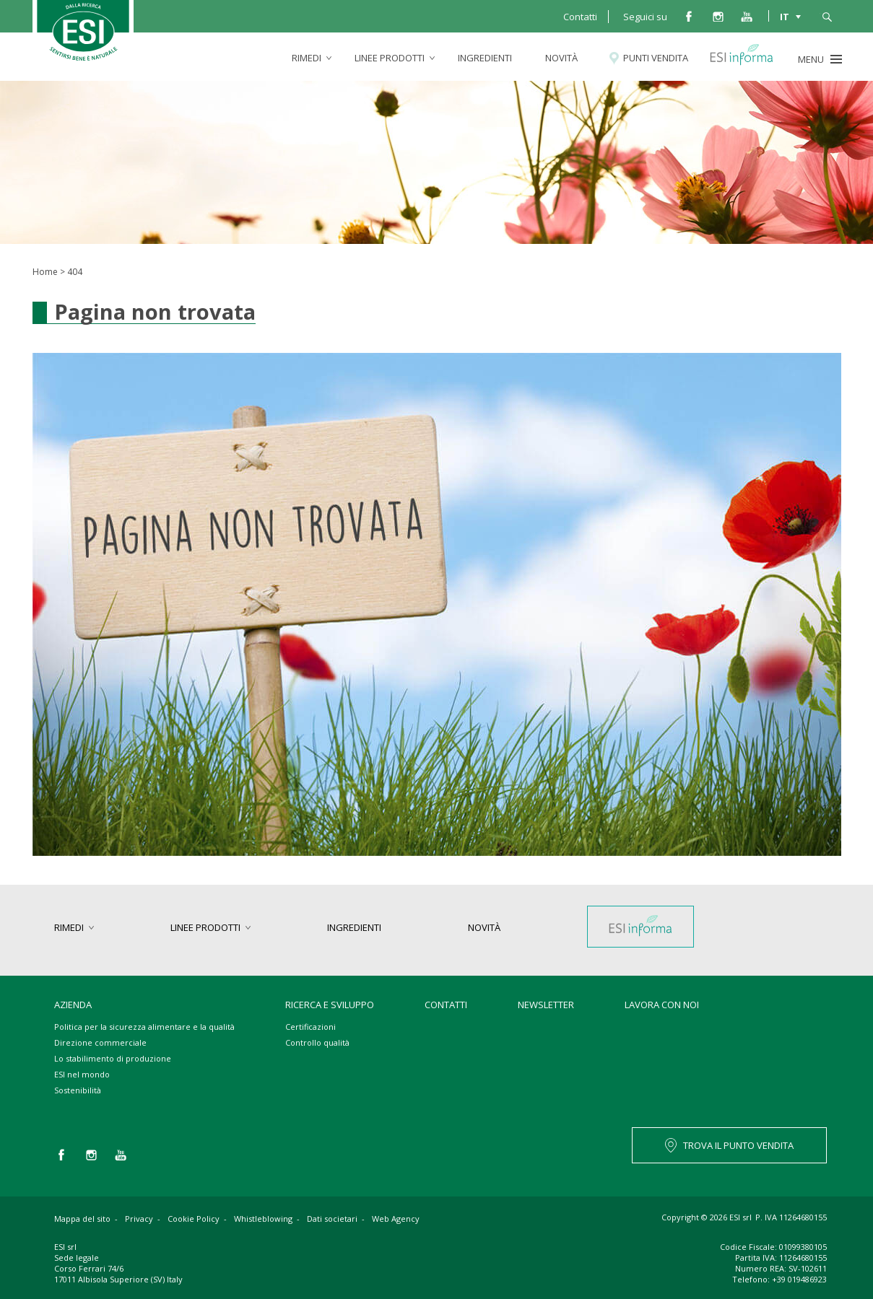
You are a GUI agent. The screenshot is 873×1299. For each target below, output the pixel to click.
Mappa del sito (82, 1218)
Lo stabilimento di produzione (112, 1058)
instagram (718, 16)
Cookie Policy (194, 1218)
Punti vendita (655, 57)
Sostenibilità (77, 1090)
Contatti (580, 16)
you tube (746, 16)
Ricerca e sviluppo (329, 1004)
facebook (689, 16)
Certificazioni (310, 1026)
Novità (561, 57)
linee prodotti (390, 57)
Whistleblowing (263, 1218)
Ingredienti (485, 57)
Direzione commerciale (100, 1042)
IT (784, 16)
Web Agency (396, 1218)
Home (45, 272)
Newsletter (546, 1004)
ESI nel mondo (82, 1074)
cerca (827, 16)
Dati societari (332, 1218)
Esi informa (748, 57)
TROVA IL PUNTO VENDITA (738, 1145)
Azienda (73, 1004)
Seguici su (645, 16)
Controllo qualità (317, 1042)
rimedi (306, 57)
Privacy (139, 1218)
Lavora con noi (662, 1004)
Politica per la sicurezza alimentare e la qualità (144, 1026)
